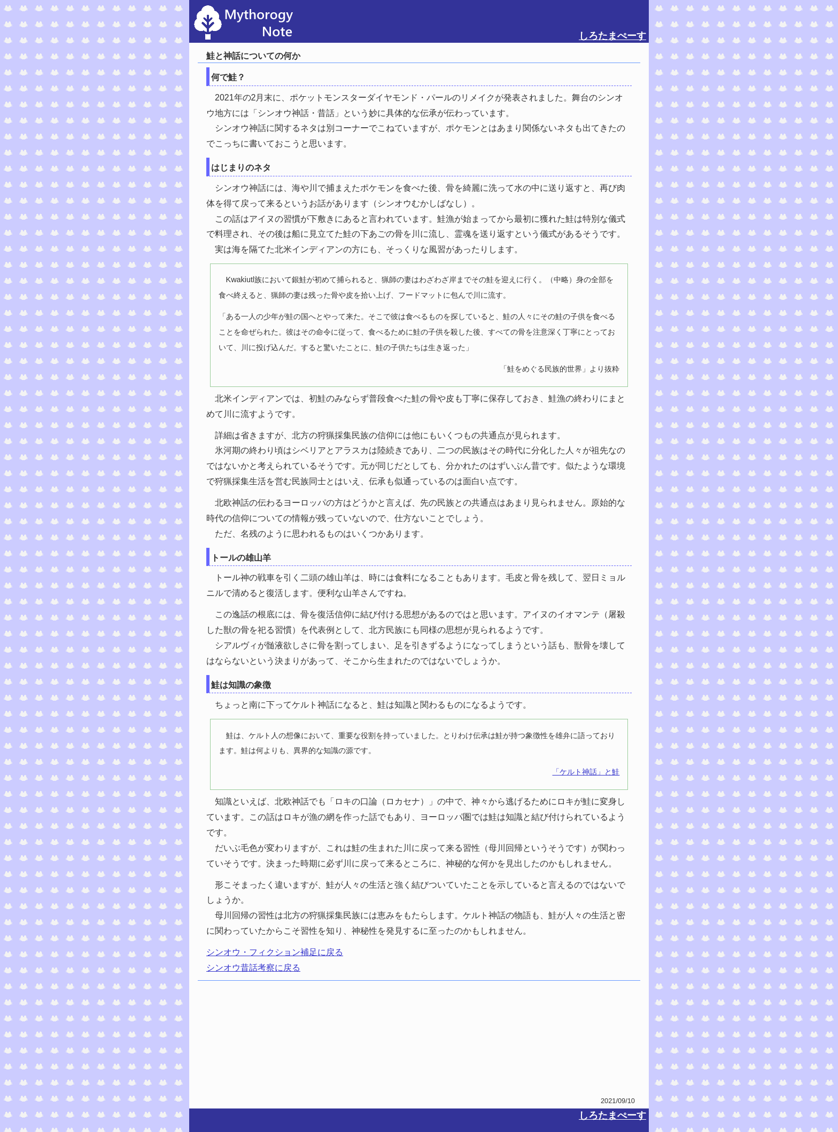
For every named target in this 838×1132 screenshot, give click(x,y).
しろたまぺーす (612, 35)
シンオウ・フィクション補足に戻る (274, 952)
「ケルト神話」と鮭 (585, 771)
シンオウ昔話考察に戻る (253, 967)
